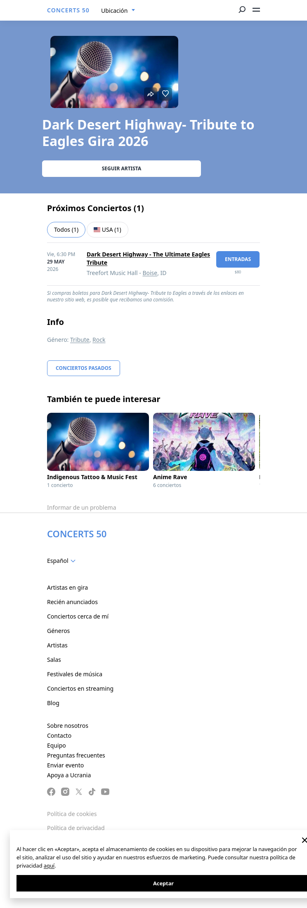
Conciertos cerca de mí (78, 616)
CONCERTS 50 (68, 10)
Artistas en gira (67, 587)
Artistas (57, 645)
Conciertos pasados (83, 368)
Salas (54, 659)
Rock (98, 339)
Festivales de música (74, 674)
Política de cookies (72, 814)
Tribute (80, 339)
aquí (49, 865)
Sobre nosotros (67, 725)
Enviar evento (65, 765)
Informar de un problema (81, 507)
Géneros (58, 631)
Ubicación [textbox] (114, 10)
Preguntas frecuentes (76, 755)
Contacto (59, 735)
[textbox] (63, 561)
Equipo (56, 745)
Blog (53, 703)
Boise (149, 273)
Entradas (238, 259)
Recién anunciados (72, 602)
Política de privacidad (76, 828)
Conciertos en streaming (80, 688)
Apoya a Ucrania (69, 775)
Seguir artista (122, 168)
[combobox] (118, 10)
